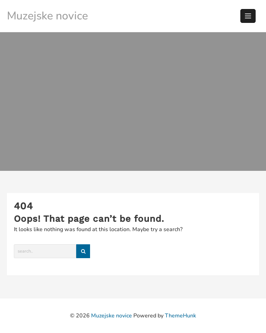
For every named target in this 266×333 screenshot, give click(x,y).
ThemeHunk (180, 315)
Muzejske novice (47, 15)
